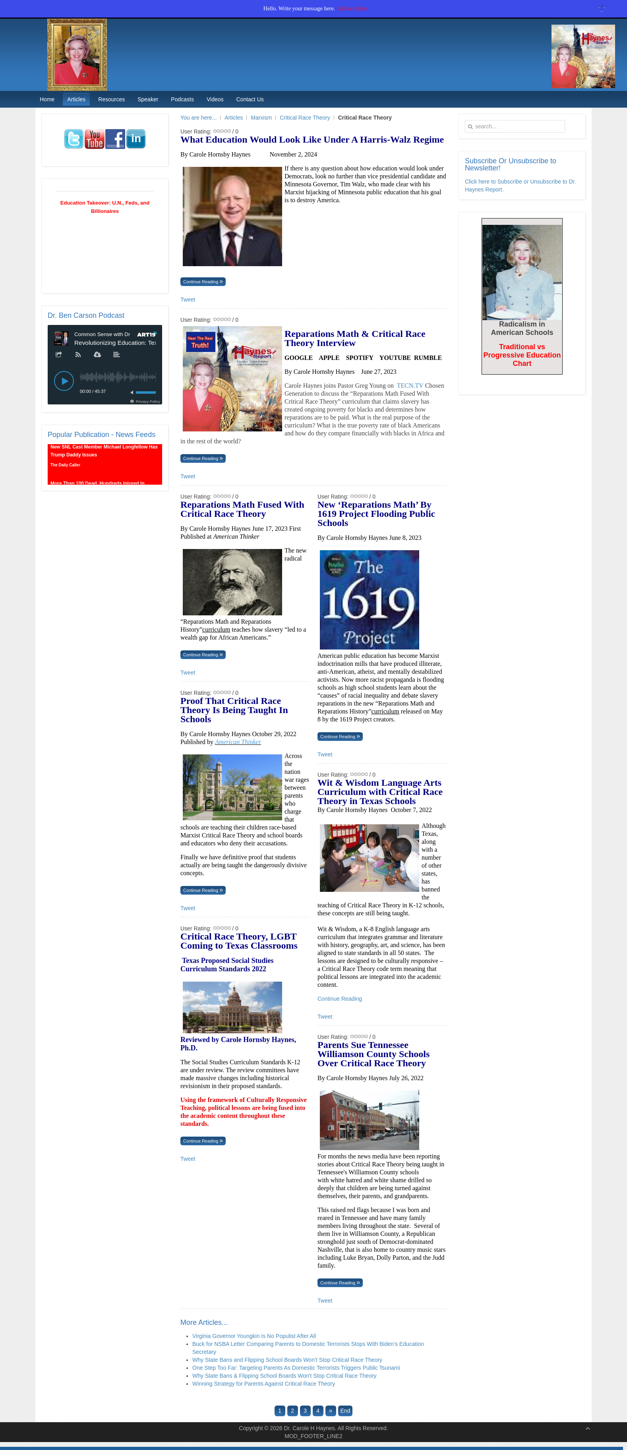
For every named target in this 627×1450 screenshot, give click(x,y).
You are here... (198, 117)
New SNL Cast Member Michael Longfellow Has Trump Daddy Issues (104, 455)
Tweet (187, 299)
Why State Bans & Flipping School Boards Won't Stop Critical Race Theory (284, 1376)
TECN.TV (410, 385)
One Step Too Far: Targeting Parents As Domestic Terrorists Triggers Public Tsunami (296, 1368)
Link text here (352, 9)
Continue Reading (201, 281)
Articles (233, 117)
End (345, 1410)
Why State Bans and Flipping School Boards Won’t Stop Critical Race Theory (287, 1360)
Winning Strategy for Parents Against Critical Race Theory (263, 1383)
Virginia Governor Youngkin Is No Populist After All (254, 1336)
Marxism (261, 117)
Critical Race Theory (305, 117)
